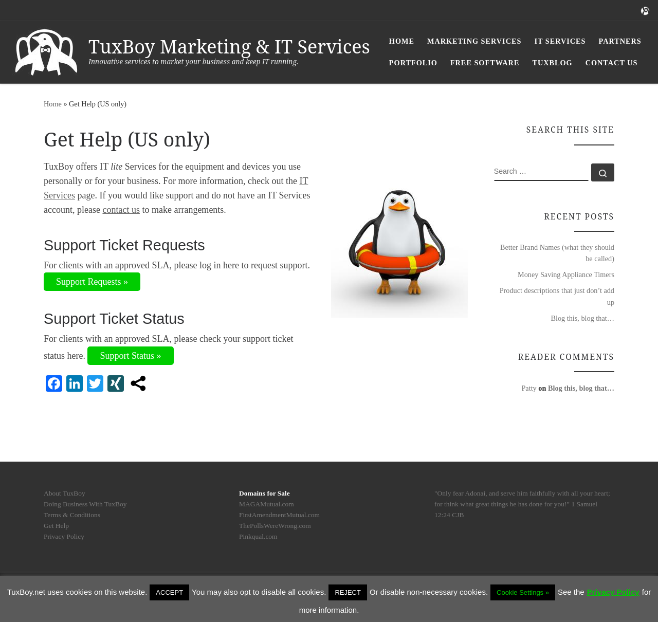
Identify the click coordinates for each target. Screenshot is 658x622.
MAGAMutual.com (266, 504)
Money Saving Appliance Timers (566, 274)
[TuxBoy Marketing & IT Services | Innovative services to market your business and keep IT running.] (46, 50)
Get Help (56, 525)
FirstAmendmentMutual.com (279, 515)
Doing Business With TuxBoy (85, 504)
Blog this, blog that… (582, 318)
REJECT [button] (348, 592)
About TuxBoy (64, 493)
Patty (528, 388)
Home (53, 104)
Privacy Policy (64, 536)
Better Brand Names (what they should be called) (557, 253)
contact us (120, 210)
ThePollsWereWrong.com (275, 525)
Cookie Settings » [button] (523, 592)
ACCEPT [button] (169, 592)
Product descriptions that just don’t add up (557, 296)
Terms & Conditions (72, 515)
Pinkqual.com (258, 536)
